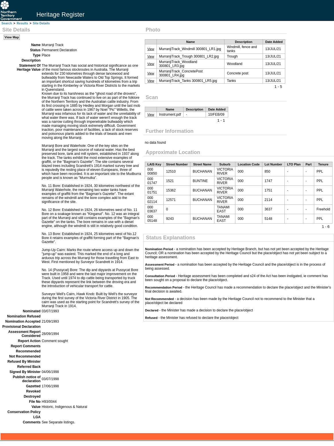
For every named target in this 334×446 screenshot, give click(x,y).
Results (22, 23)
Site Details (41, 23)
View (150, 49)
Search (6, 23)
